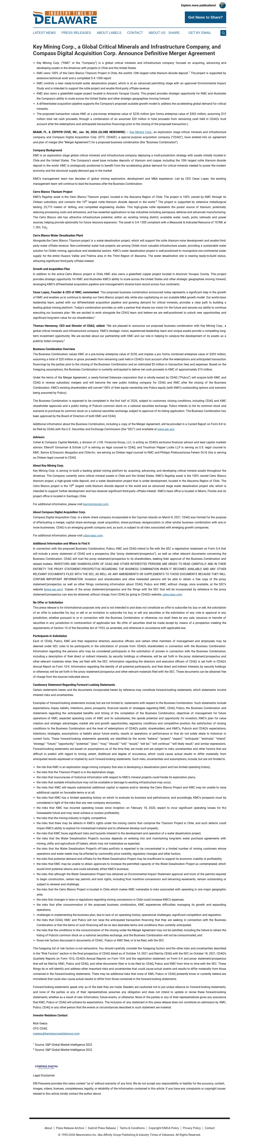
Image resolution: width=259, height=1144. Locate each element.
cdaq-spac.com (93, 535)
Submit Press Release (102, 1128)
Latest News (44, 33)
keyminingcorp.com (95, 504)
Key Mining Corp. (141, 132)
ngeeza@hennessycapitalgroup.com (56, 1033)
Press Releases (76, 33)
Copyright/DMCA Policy (164, 1128)
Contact (135, 33)
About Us (157, 33)
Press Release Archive (70, 1128)
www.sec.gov (165, 429)
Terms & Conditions (132, 1128)
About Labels (109, 33)
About (48, 1128)
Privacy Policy (192, 1128)
